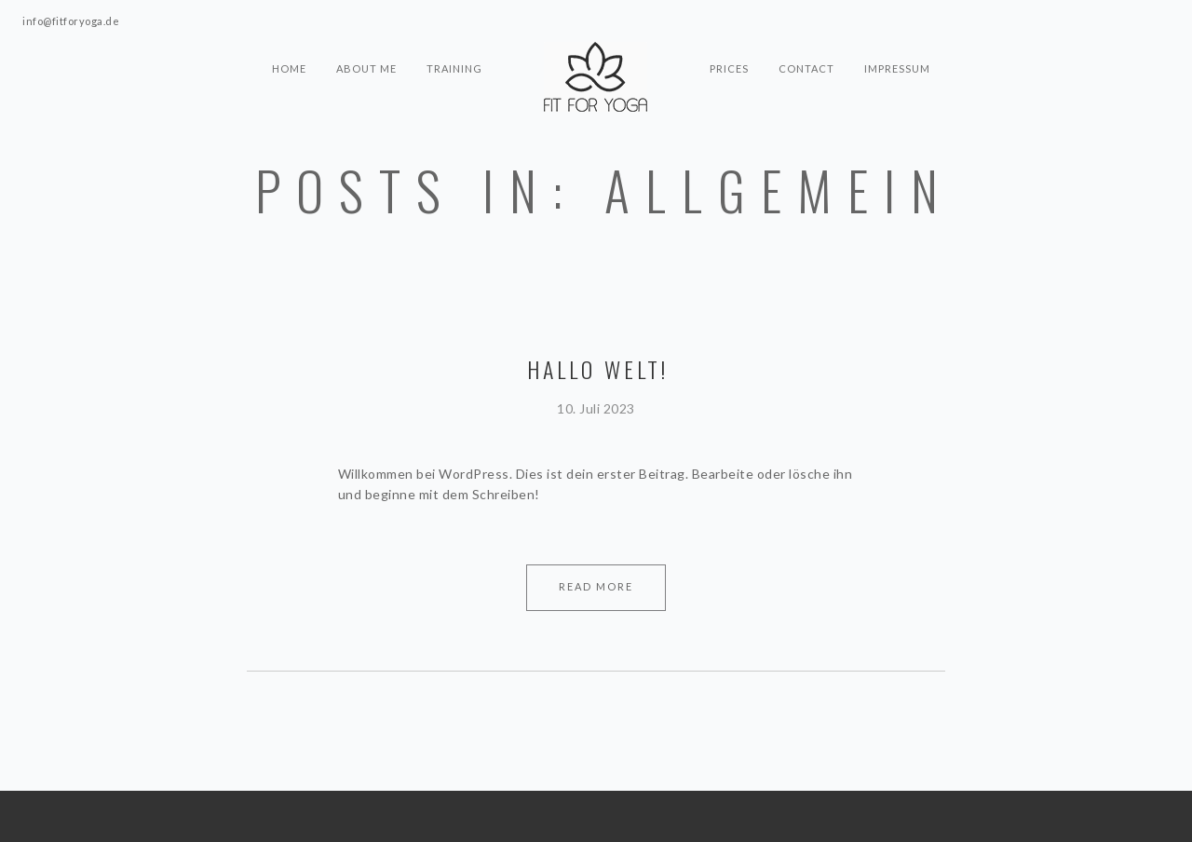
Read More (596, 586)
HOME (289, 68)
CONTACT (806, 68)
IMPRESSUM (897, 68)
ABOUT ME (366, 68)
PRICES (729, 68)
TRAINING (454, 68)
